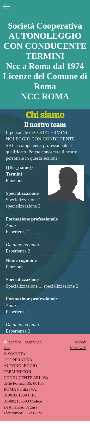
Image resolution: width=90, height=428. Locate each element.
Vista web (78, 347)
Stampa (13, 342)
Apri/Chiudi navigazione (45, 6)
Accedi (80, 342)
